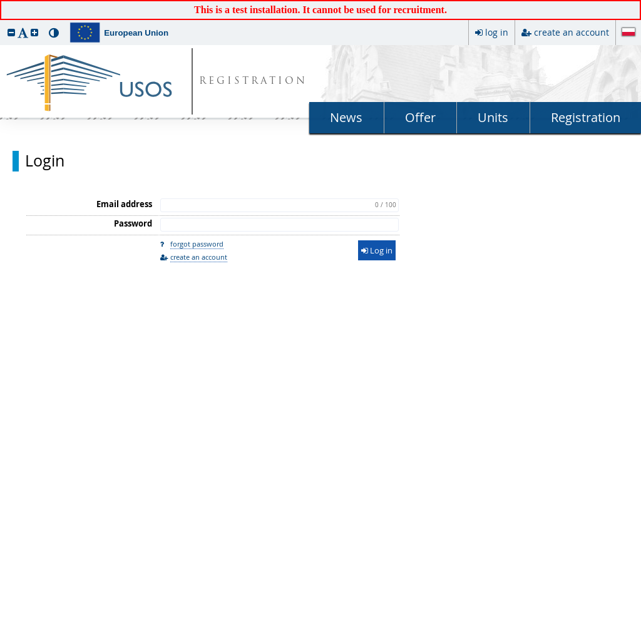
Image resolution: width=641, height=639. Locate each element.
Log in (376, 250)
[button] (11, 32)
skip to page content (3, 3)
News (346, 117)
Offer (420, 117)
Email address (124, 204)
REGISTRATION (253, 81)
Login (44, 161)
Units (493, 117)
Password (133, 223)
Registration (585, 117)
